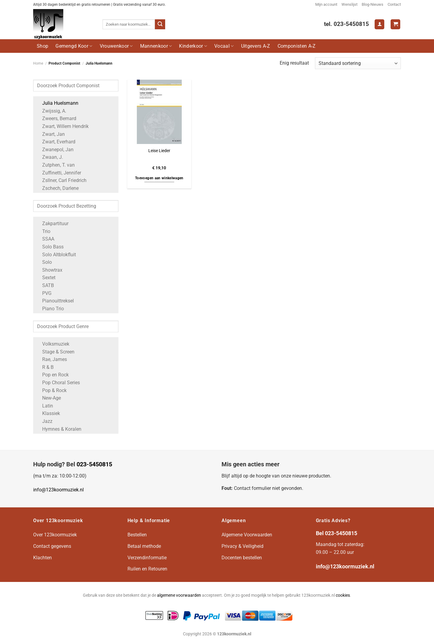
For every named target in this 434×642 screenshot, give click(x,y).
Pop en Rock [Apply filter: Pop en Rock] (52, 375)
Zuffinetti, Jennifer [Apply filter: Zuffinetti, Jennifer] (58, 173)
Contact (394, 4)
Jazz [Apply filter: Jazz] (44, 421)
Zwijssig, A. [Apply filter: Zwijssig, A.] (51, 111)
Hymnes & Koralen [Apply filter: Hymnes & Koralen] (58, 429)
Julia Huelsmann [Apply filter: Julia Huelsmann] (57, 103)
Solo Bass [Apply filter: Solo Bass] (50, 247)
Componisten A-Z (297, 46)
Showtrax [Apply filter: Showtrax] (49, 270)
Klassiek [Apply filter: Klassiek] (48, 413)
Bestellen (137, 535)
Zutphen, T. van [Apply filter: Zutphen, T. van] (55, 165)
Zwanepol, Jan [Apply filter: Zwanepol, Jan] (55, 149)
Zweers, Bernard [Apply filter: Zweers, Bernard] (56, 118)
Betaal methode (144, 546)
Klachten (42, 558)
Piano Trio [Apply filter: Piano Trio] (50, 308)
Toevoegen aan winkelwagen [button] (159, 178)
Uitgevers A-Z (255, 46)
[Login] (379, 24)
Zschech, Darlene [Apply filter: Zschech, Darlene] (57, 188)
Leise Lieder (159, 150)
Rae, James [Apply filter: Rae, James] (51, 359)
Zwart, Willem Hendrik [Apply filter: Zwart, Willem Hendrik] (62, 126)
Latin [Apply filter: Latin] (44, 406)
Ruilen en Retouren (147, 569)
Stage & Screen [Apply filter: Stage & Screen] (55, 352)
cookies (343, 595)
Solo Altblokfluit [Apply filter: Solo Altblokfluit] (56, 254)
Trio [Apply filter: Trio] (43, 231)
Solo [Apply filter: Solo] (44, 262)
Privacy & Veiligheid (242, 546)
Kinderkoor (193, 46)
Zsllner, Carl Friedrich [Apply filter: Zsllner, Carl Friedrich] (61, 180)
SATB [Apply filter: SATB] (45, 285)
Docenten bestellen (242, 558)
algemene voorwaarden (179, 595)
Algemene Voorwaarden (247, 535)
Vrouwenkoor (116, 46)
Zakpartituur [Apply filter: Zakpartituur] (52, 223)
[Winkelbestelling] (358, 63)
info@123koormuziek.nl (58, 490)
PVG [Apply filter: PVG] (44, 293)
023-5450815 (94, 464)
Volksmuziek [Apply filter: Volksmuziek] (52, 344)
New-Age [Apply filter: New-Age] (48, 398)
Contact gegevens (52, 546)
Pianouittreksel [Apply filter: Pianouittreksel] (55, 301)
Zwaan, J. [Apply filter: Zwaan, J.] (49, 157)
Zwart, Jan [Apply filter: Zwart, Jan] (50, 134)
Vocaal (224, 46)
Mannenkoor (156, 46)
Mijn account (326, 4)
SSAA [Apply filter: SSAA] (45, 239)
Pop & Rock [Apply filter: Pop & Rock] (51, 390)
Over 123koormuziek (55, 535)
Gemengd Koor (73, 46)
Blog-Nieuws (372, 4)
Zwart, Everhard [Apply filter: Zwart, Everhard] (55, 142)
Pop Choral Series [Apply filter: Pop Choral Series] (58, 382)
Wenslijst (349, 4)
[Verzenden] (160, 24)
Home (38, 63)
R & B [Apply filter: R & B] (45, 367)
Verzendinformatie (147, 558)
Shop (42, 46)
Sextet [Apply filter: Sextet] (45, 277)
